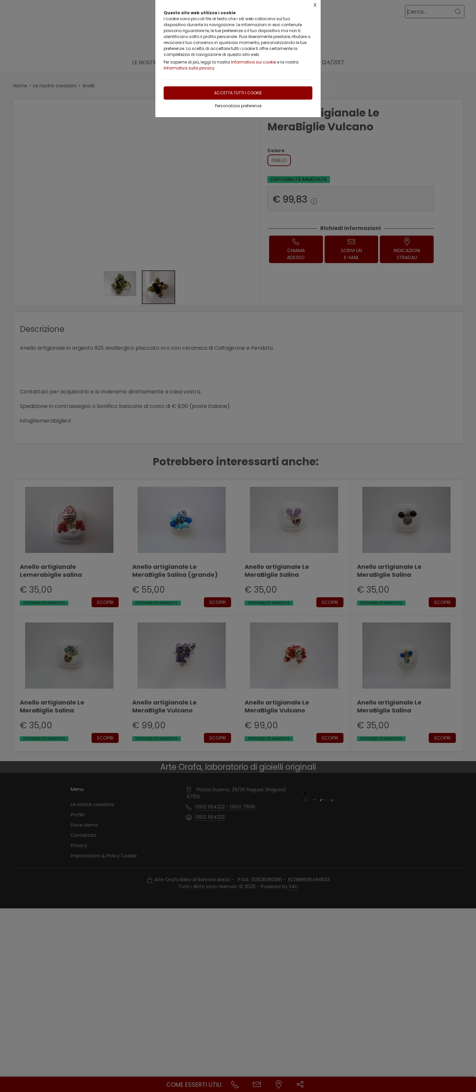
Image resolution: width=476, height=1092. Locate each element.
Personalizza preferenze (238, 106)
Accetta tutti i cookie (238, 93)
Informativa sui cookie (253, 62)
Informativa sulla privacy (189, 68)
